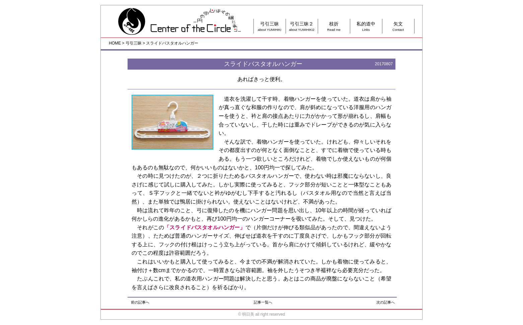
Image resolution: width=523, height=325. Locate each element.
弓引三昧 (269, 26)
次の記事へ (385, 302)
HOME (115, 43)
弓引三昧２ (302, 26)
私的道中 (366, 26)
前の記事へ (140, 302)
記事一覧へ (263, 302)
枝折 (334, 26)
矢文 (398, 26)
